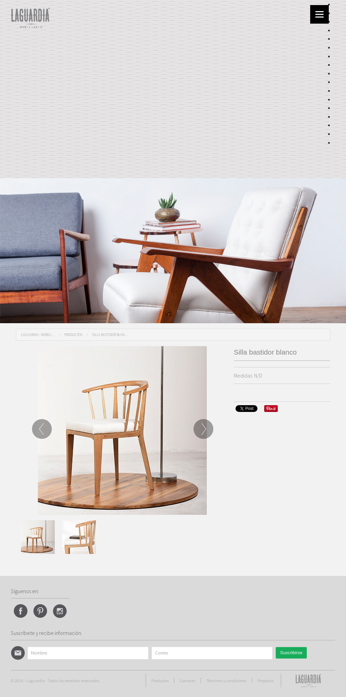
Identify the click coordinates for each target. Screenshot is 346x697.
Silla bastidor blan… (110, 334)
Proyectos (265, 680)
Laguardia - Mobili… (38, 334)
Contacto (187, 680)
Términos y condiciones (226, 680)
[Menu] (319, 14)
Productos (73, 334)
